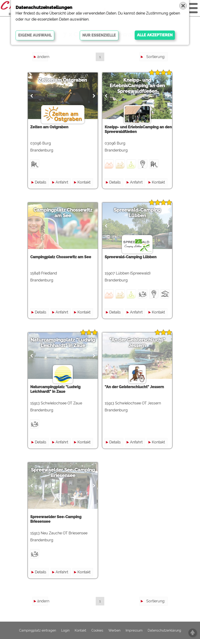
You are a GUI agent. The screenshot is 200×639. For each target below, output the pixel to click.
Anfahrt (62, 182)
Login (65, 630)
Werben (114, 630)
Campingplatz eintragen (37, 630)
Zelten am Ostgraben (63, 80)
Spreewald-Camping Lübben (137, 212)
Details (40, 182)
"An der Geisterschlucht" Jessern (137, 342)
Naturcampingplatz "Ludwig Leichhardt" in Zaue (62, 342)
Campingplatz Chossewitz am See (62, 212)
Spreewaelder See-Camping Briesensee (63, 472)
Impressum (134, 630)
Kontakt (83, 182)
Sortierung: (155, 57)
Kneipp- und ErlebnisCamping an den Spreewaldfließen (137, 85)
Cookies (97, 630)
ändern (42, 57)
